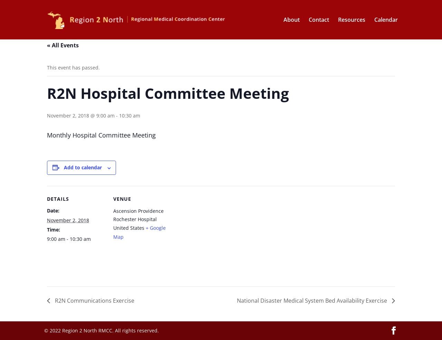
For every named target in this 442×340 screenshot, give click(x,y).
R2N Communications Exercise (94, 300)
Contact (319, 20)
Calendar (386, 20)
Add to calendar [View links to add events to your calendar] (83, 167)
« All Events (63, 45)
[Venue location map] (216, 233)
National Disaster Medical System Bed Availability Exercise (312, 300)
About (292, 20)
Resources (351, 20)
